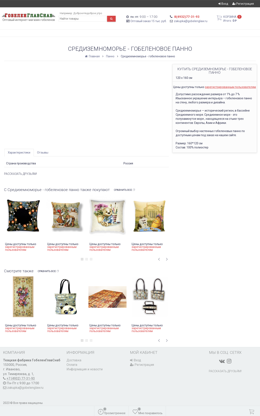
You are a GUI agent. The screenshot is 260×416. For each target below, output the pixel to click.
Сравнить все (124, 190)
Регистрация (243, 3)
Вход (223, 3)
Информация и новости (85, 369)
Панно (110, 56)
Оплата (72, 365)
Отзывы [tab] (42, 152)
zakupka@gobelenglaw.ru (190, 21)
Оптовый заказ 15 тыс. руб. (148, 21)
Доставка (74, 360)
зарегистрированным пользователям (230, 87)
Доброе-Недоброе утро (87, 13)
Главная (92, 56)
